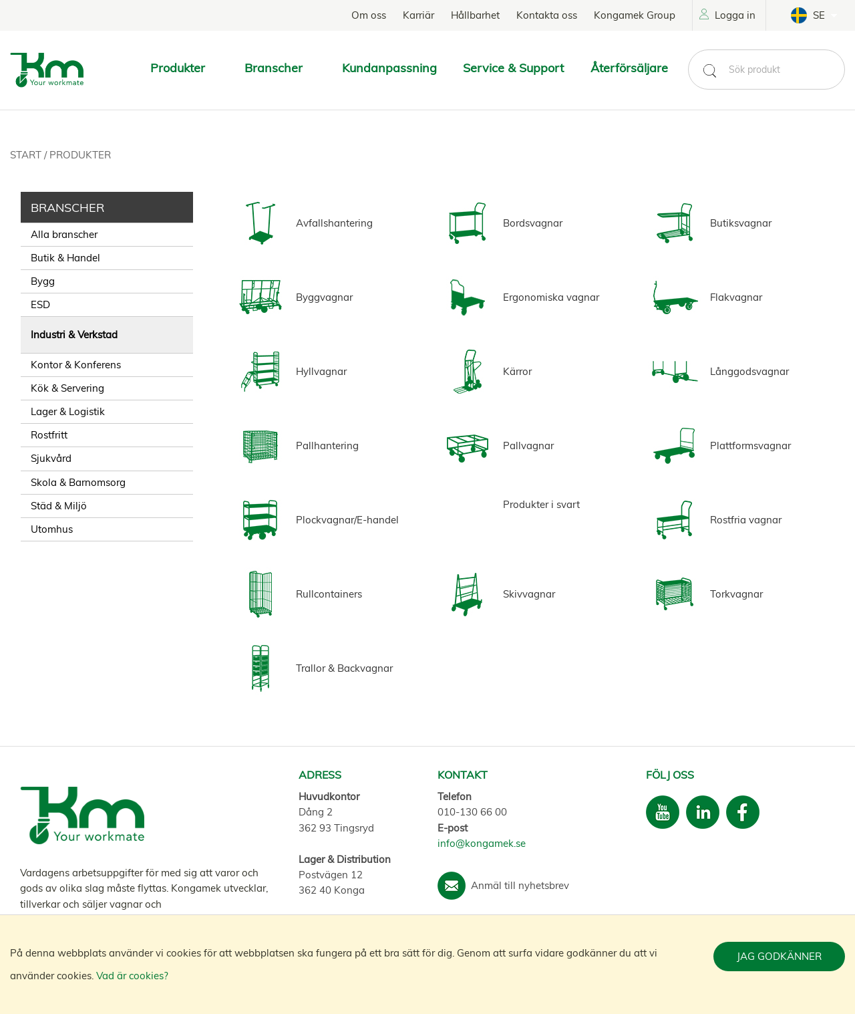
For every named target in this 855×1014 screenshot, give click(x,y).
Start (27, 154)
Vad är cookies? (132, 975)
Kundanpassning (389, 68)
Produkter (80, 154)
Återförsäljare (629, 68)
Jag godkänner (779, 956)
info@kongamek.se (482, 843)
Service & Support (513, 68)
